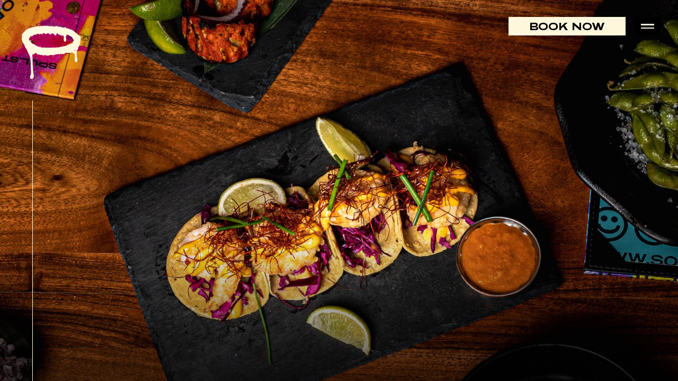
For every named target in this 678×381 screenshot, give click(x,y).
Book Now (567, 26)
